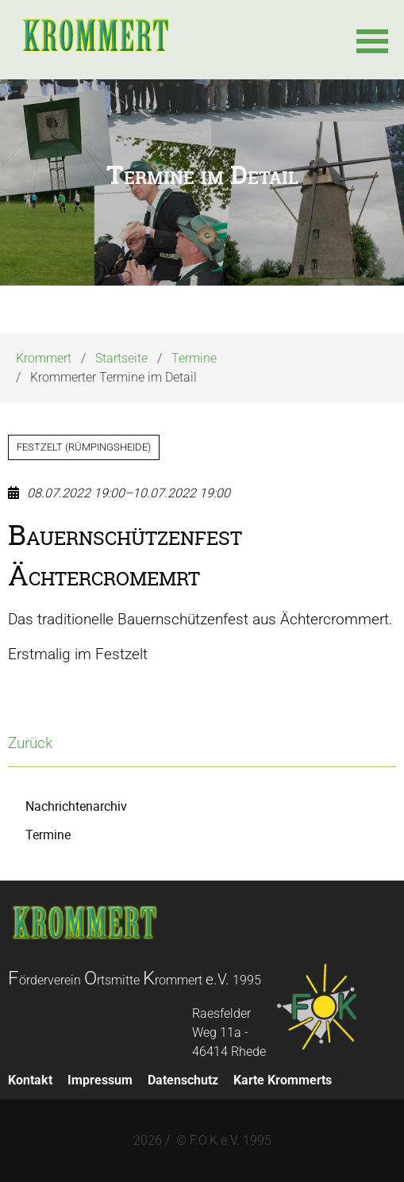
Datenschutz (183, 1080)
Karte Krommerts (282, 1080)
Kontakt (30, 1080)
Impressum (100, 1080)
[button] (372, 40)
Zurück (30, 743)
